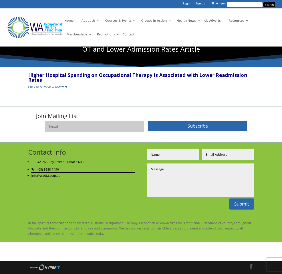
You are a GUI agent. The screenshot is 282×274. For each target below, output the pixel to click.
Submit (241, 204)
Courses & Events (118, 21)
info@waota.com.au (46, 175)
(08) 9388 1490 (48, 169)
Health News (186, 21)
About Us (88, 21)
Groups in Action (154, 21)
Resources (236, 21)
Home (68, 21)
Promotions (106, 34)
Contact (129, 34)
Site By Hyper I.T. (45, 267)
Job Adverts (212, 21)
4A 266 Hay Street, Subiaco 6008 (61, 162)
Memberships (77, 34)
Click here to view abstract (47, 87)
